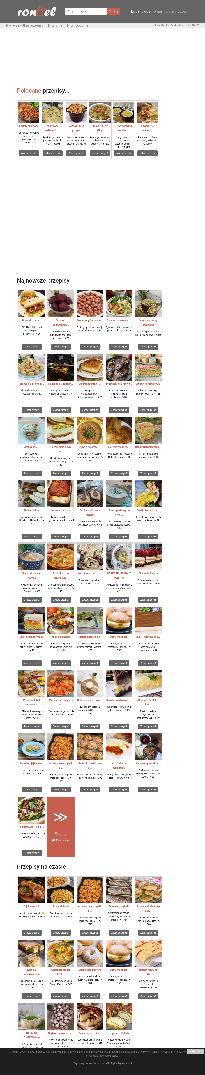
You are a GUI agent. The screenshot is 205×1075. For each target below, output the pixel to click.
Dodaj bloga (140, 11)
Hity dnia (55, 25)
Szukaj (113, 11)
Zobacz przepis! (28, 153)
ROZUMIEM (195, 1051)
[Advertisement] (102, 57)
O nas (158, 11)
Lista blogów (176, 11)
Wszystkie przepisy (27, 25)
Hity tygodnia (78, 25)
